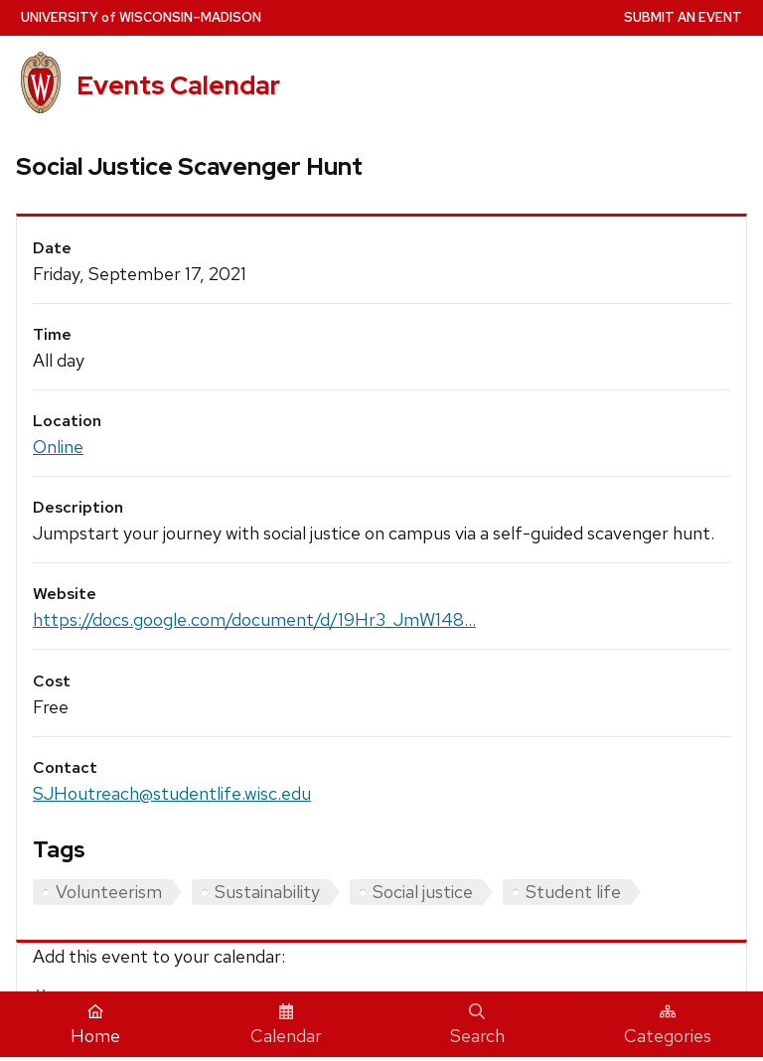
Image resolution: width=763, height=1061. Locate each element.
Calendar (286, 1025)
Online (58, 446)
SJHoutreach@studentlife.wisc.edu (172, 793)
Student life (573, 891)
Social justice (423, 891)
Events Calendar (178, 85)
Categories (667, 1025)
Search (477, 1025)
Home (95, 1025)
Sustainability (267, 891)
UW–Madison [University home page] (141, 17)
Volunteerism (109, 891)
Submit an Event (683, 17)
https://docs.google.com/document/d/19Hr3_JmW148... (254, 619)
